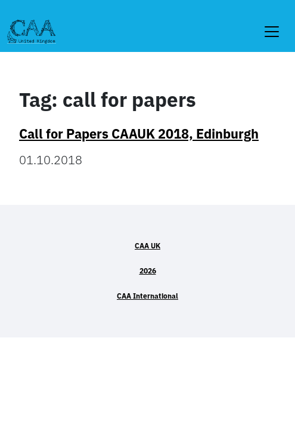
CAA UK (147, 245)
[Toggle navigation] (272, 24)
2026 (147, 270)
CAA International (147, 295)
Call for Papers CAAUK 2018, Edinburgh (139, 133)
